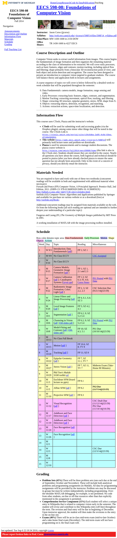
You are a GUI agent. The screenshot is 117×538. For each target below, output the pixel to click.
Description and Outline (15, 34)
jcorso (51, 530)
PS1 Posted (98, 278)
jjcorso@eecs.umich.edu (56, 534)
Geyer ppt (67, 282)
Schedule (8, 42)
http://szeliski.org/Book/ (47, 200)
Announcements (12, 31)
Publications (89, 2)
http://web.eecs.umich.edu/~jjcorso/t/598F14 (80, 139)
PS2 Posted (98, 320)
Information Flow (12, 36)
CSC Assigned (99, 256)
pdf (69, 251)
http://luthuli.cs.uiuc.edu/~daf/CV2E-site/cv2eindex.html (63, 192)
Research (66, 2)
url (67, 375)
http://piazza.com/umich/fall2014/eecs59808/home (69, 150)
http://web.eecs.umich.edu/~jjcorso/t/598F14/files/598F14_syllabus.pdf (83, 35)
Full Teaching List (13, 49)
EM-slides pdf (66, 323)
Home (53, 2)
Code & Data (77, 2)
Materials (8, 39)
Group (59, 2)
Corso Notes (83, 282)
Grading (8, 44)
